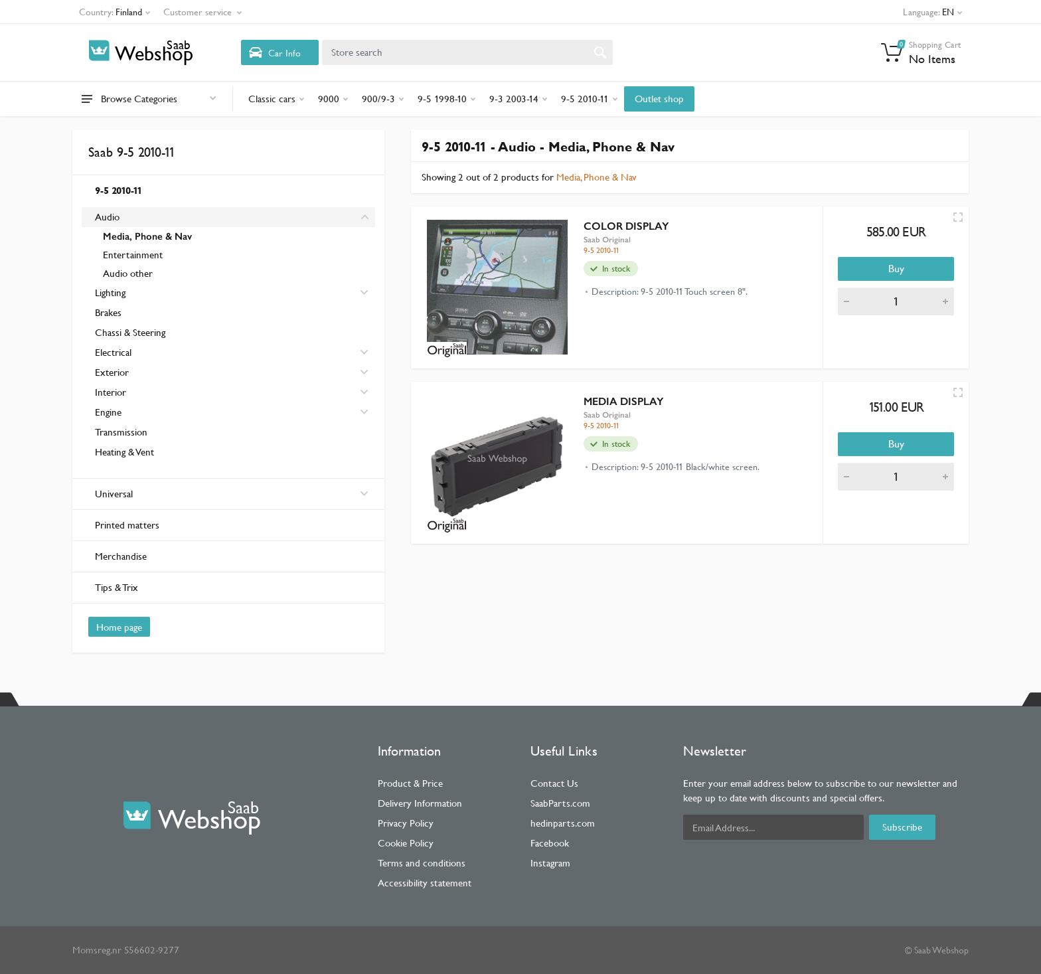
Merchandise (121, 556)
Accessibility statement (424, 882)
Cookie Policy (406, 843)
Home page (119, 627)
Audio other (128, 273)
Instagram (550, 862)
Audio (107, 216)
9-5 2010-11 (118, 190)
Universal (231, 493)
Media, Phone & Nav (147, 236)
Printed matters (127, 524)
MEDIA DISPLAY (624, 401)
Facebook (549, 843)
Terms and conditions (421, 862)
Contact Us (554, 783)
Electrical (113, 352)
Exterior (112, 372)
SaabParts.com (560, 803)
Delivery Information (420, 803)
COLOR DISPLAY (626, 226)
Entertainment (133, 254)
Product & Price (410, 783)
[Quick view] (958, 217)
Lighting (110, 292)
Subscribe (902, 827)
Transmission (121, 432)
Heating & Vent (124, 451)
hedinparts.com (562, 823)
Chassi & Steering (130, 332)
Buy (896, 268)
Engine (108, 412)
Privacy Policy (406, 823)
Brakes (108, 312)
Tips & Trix (116, 587)
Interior (110, 392)
